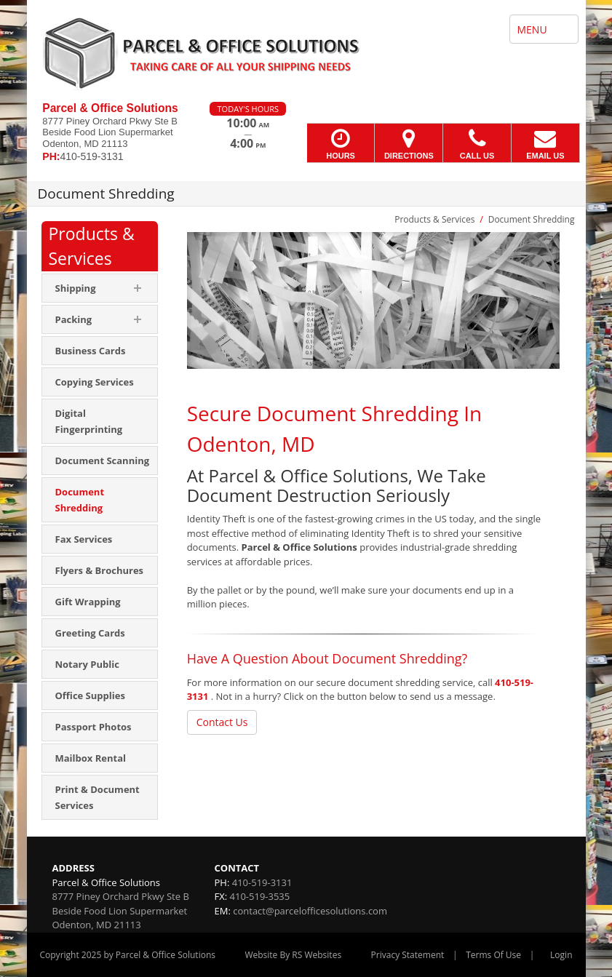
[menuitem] (99, 350)
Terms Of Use (493, 955)
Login (561, 955)
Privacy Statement (408, 955)
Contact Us (222, 722)
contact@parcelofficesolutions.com (310, 910)
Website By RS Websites (293, 955)
